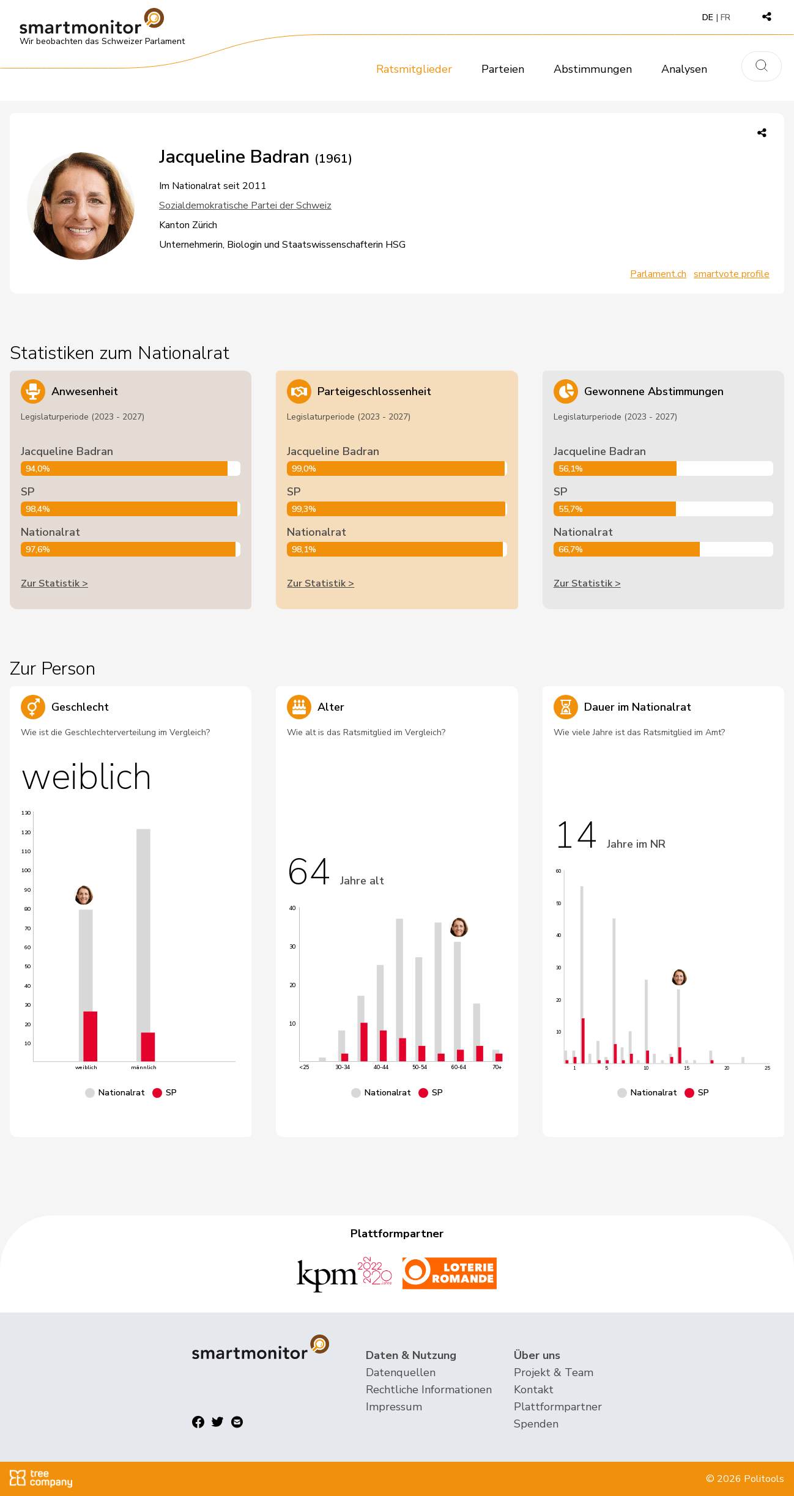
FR (725, 17)
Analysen (684, 69)
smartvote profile (732, 274)
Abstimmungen (593, 69)
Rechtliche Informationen (429, 1389)
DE (707, 17)
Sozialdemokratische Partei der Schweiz (245, 205)
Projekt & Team (553, 1372)
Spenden (536, 1423)
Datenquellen (401, 1372)
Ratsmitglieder (414, 69)
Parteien (502, 69)
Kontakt (534, 1389)
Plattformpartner (558, 1406)
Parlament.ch (658, 274)
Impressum (394, 1406)
